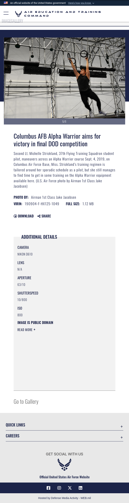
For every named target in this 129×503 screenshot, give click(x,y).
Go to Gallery (26, 401)
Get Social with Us (64, 454)
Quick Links (15, 425)
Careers (12, 436)
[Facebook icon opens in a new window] (48, 488)
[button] (81, 3)
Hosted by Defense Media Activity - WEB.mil (64, 498)
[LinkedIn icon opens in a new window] (80, 488)
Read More (25, 329)
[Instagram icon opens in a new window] (59, 488)
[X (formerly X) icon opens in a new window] (70, 488)
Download (24, 215)
